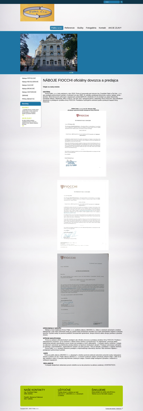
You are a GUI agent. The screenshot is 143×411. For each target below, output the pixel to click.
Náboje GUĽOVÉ (27, 85)
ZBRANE (25, 95)
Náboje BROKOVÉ (28, 88)
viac (23, 115)
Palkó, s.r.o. (56, 28)
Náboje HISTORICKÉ (29, 92)
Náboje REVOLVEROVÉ (30, 82)
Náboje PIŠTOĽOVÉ (29, 78)
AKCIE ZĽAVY (114, 28)
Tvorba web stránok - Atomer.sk (114, 408)
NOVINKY (25, 107)
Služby (80, 28)
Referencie (70, 28)
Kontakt (102, 28)
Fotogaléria (91, 28)
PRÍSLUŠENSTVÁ (28, 99)
